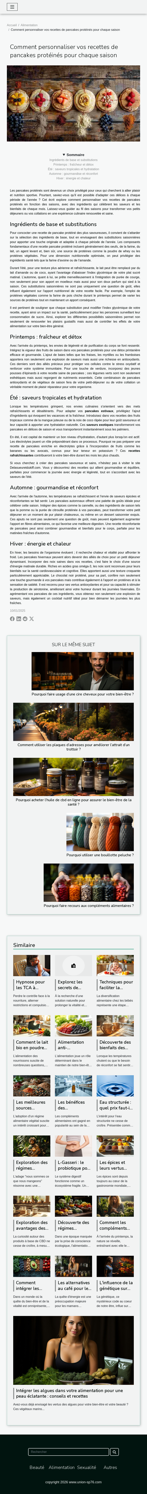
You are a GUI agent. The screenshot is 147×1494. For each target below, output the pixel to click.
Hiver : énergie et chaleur (73, 178)
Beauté (36, 1467)
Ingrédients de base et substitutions (73, 160)
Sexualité (86, 1467)
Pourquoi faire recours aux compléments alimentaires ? (89, 905)
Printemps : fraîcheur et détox (73, 164)
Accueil (12, 25)
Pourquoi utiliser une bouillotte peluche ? (100, 855)
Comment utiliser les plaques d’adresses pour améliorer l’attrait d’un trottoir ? (74, 747)
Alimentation (29, 25)
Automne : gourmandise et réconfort (73, 173)
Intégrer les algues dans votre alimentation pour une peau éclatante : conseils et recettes (69, 1393)
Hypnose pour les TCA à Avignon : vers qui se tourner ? (31, 990)
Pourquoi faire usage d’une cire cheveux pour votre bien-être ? (83, 694)
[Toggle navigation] (12, 7)
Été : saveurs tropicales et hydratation (73, 169)
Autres (110, 1467)
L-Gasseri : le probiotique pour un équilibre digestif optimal (75, 1171)
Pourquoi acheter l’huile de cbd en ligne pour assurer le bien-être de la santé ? (73, 802)
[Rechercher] (68, 1452)
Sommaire (75, 155)
